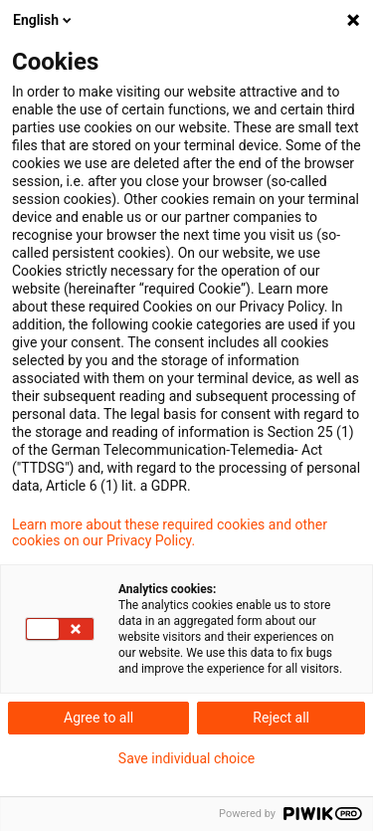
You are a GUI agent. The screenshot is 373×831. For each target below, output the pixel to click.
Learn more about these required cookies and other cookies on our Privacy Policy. (169, 532)
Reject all (281, 718)
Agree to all (98, 718)
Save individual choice (186, 758)
